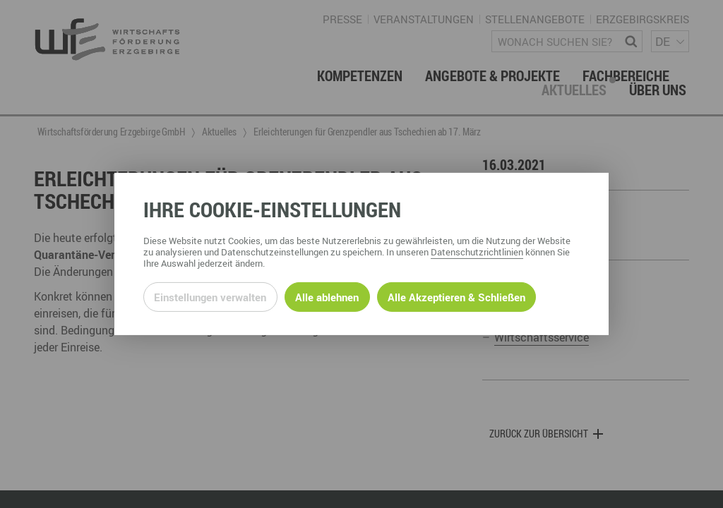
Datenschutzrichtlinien (477, 252)
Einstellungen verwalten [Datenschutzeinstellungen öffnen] (210, 297)
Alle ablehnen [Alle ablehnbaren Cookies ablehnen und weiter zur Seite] (327, 297)
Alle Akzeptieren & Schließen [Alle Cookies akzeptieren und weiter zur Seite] (456, 297)
